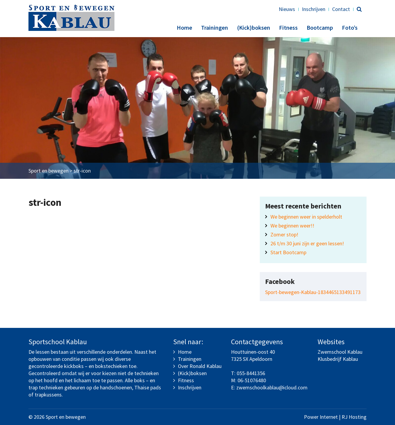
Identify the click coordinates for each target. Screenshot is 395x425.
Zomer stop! (284, 234)
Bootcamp (320, 27)
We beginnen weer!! (292, 225)
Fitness (288, 27)
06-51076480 (252, 380)
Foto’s (350, 27)
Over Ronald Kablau (200, 366)
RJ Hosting (354, 416)
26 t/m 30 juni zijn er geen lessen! (307, 243)
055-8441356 (251, 373)
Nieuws (287, 9)
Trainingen (214, 27)
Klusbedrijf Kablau (338, 359)
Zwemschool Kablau (340, 351)
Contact (341, 9)
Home (184, 27)
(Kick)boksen (253, 27)
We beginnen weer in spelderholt (306, 216)
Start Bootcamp (288, 252)
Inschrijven (313, 9)
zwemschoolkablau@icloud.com (272, 387)
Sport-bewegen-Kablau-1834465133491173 (313, 292)
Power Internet (321, 416)
